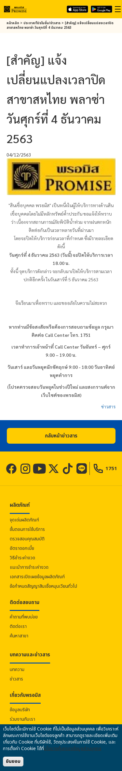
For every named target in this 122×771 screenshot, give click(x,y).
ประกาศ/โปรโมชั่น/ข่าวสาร (42, 23)
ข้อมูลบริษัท (20, 709)
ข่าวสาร (108, 406)
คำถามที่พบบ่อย (24, 617)
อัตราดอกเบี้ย (22, 548)
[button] (61, 436)
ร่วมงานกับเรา (22, 719)
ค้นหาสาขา (19, 635)
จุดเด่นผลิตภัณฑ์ (24, 520)
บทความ (17, 669)
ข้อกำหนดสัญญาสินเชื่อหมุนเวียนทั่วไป (43, 586)
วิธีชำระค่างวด (22, 557)
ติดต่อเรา (18, 626)
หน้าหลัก (13, 23)
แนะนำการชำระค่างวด (29, 567)
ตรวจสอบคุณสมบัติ (27, 538)
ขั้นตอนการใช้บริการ (27, 529)
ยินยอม (13, 761)
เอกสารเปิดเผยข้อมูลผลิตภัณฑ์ (37, 576)
